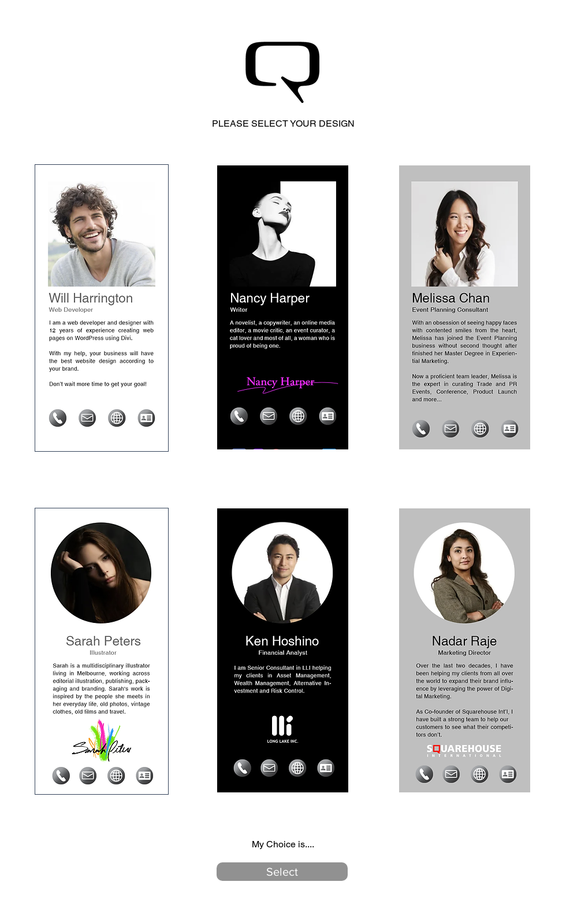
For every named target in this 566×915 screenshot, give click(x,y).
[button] (282, 871)
